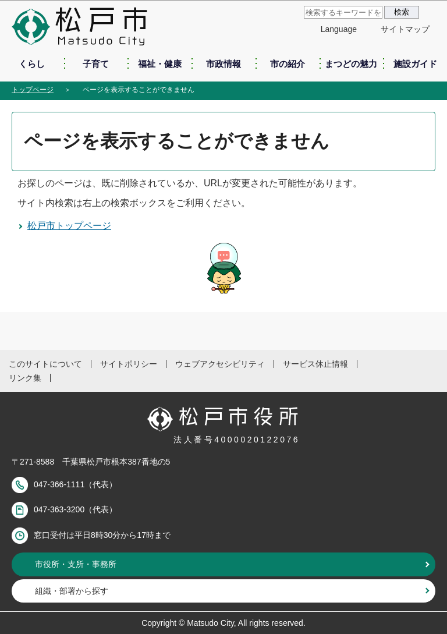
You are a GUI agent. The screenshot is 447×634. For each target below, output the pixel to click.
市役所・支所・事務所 (75, 564)
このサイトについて (45, 364)
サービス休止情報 (315, 364)
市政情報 (223, 64)
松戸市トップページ (69, 226)
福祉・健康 (160, 64)
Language (339, 29)
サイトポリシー (128, 364)
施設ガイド (415, 64)
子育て (96, 64)
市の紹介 (287, 64)
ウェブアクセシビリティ (220, 364)
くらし (32, 64)
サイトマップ (405, 29)
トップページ (33, 90)
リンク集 (25, 377)
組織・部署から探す (71, 591)
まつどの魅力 (351, 64)
